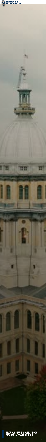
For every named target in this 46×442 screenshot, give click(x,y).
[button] (43, 1)
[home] (11, 3)
